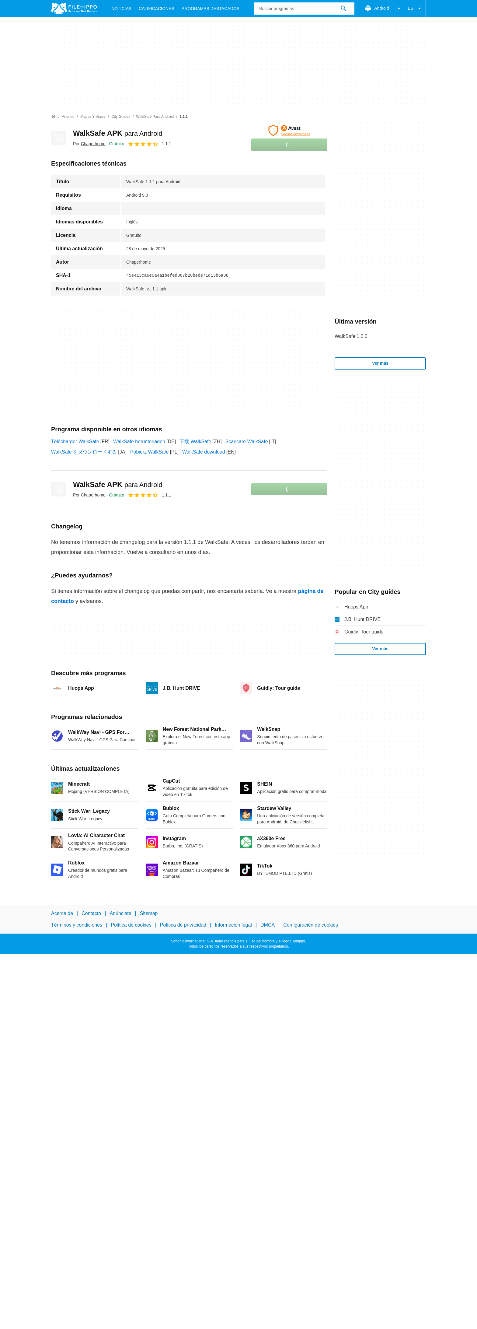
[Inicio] (53, 116)
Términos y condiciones (76, 924)
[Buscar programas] (343, 8)
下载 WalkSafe (195, 441)
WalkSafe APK (117, 133)
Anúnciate (120, 913)
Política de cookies (131, 924)
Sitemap (149, 913)
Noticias (121, 8)
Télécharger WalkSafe (75, 441)
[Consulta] (304, 8)
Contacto (91, 913)
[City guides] (120, 116)
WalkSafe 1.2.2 (351, 336)
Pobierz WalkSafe (149, 451)
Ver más (380, 363)
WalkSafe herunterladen (139, 441)
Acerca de (62, 913)
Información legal (233, 924)
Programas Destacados (210, 8)
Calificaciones (156, 8)
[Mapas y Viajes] (93, 116)
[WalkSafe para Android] (155, 116)
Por (89, 143)
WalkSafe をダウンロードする (84, 451)
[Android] (68, 116)
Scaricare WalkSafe (246, 441)
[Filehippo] (74, 8)
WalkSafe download (203, 451)
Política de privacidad (183, 924)
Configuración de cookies (310, 924)
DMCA (267, 924)
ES (415, 8)
